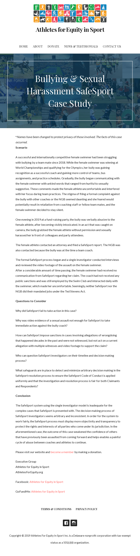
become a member (62, 452)
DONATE (53, 46)
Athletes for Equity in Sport (70, 29)
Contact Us (112, 46)
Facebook (66, 523)
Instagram (74, 523)
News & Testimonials (81, 46)
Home (23, 46)
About (38, 46)
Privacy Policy (86, 509)
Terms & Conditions (56, 509)
